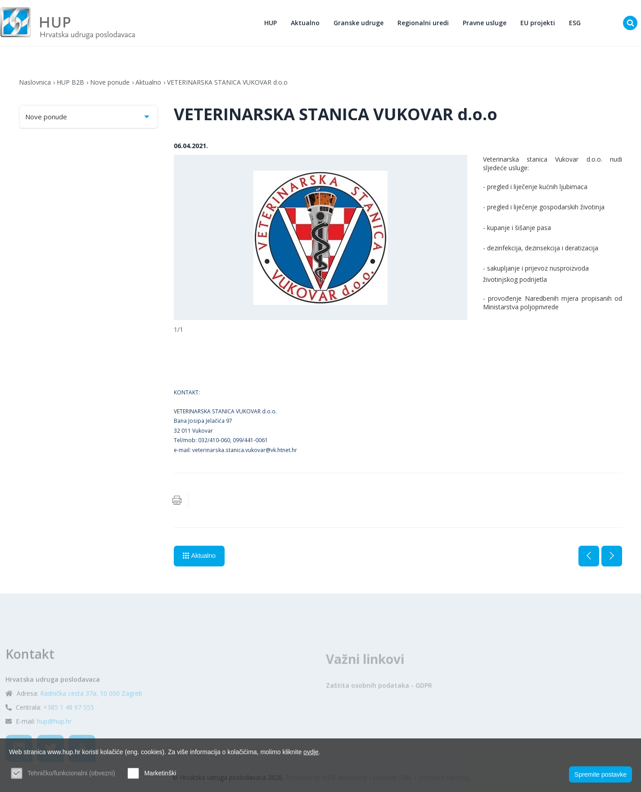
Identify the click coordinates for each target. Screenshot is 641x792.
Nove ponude (110, 82)
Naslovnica (35, 82)
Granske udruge (359, 22)
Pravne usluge (484, 22)
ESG (575, 22)
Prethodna (588, 556)
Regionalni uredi (423, 22)
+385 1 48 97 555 (68, 724)
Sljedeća (611, 556)
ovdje (310, 752)
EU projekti (537, 22)
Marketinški (160, 773)
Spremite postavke (600, 774)
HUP (270, 22)
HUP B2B (70, 82)
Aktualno (305, 22)
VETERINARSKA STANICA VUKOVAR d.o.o (227, 82)
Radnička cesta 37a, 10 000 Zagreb (91, 710)
